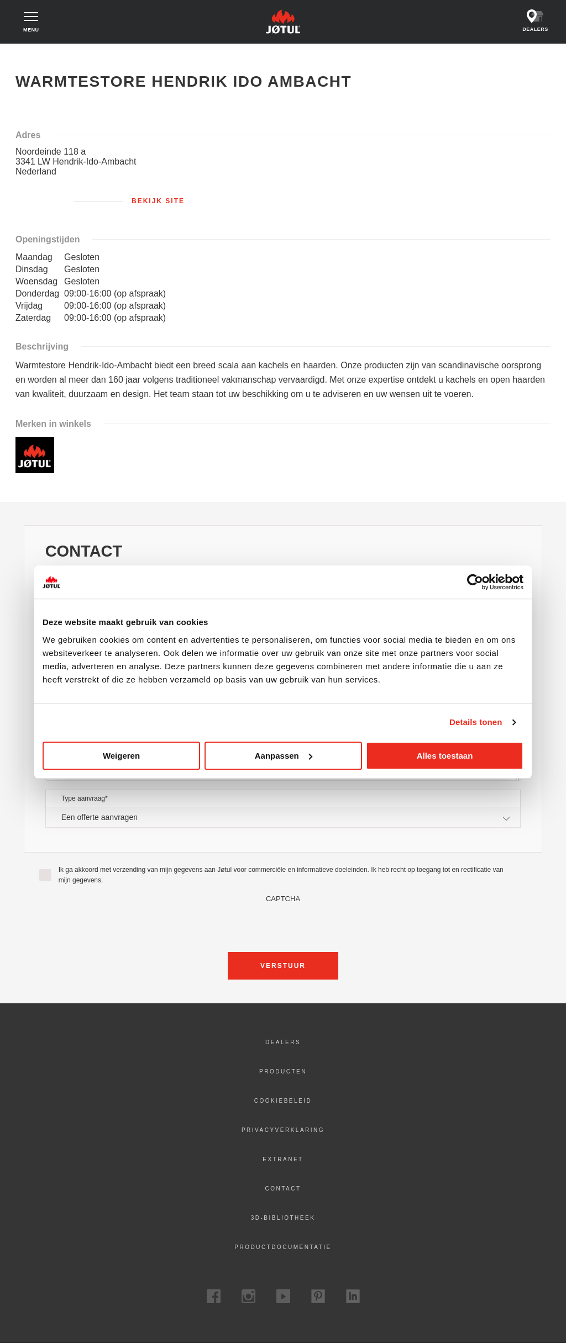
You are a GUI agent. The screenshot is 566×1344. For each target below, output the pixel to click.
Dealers (283, 1043)
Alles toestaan (445, 755)
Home (33, 55)
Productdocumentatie (282, 1248)
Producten (283, 1072)
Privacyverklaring (283, 1131)
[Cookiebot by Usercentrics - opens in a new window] (475, 582)
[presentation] (283, 924)
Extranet (283, 1160)
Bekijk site (158, 201)
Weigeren (121, 755)
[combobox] (283, 817)
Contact (283, 1189)
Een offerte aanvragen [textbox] (99, 817)
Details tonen (475, 722)
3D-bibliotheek (283, 1218)
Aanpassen (283, 755)
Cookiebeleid (283, 1101)
